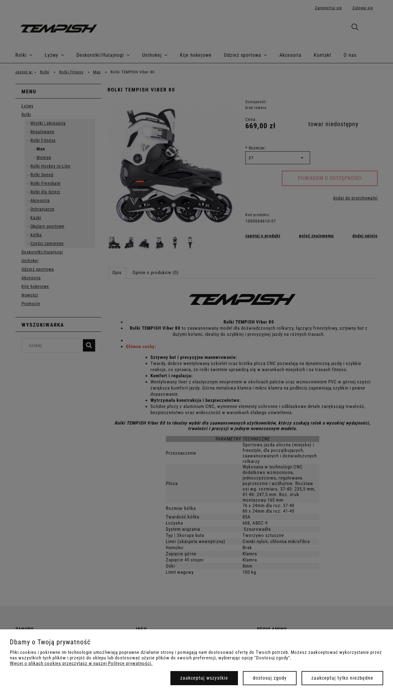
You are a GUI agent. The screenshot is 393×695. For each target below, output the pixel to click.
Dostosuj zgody (270, 678)
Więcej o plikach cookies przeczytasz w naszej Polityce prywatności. (81, 663)
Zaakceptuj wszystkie (204, 678)
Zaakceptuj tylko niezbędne (342, 678)
